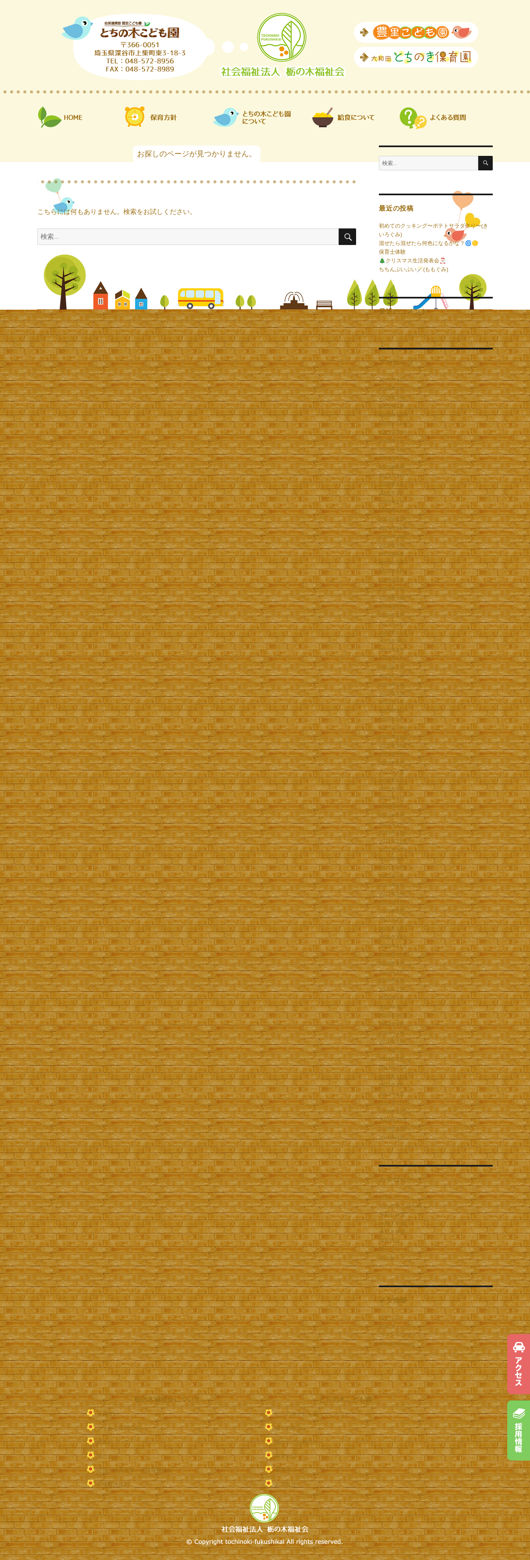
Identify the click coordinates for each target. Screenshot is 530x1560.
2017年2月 (392, 1094)
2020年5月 (392, 981)
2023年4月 (392, 693)
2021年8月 (392, 867)
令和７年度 (392, 1223)
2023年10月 (393, 641)
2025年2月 (392, 502)
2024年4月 (392, 589)
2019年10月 (393, 1015)
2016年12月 (393, 1111)
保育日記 (389, 1240)
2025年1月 (392, 510)
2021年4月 (392, 902)
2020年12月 (393, 937)
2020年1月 (392, 998)
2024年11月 (393, 528)
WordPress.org (396, 1344)
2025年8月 (392, 449)
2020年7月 (392, 972)
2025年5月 (392, 476)
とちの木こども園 (400, 1206)
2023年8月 (392, 658)
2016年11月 (393, 1120)
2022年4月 (392, 798)
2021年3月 (392, 911)
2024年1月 (392, 615)
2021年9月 (392, 859)
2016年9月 (392, 1137)
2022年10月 (393, 745)
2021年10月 (393, 850)
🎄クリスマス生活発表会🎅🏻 (412, 260)
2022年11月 (393, 737)
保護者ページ (291, 1470)
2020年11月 (393, 946)
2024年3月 (392, 597)
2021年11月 (393, 841)
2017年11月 (393, 1076)
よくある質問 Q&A (119, 1428)
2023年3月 (392, 702)
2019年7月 (392, 1033)
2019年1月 (392, 1050)
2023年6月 (392, 676)
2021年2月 (392, 920)
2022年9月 (392, 754)
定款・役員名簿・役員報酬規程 (134, 1470)
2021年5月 (392, 893)
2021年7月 (392, 876)
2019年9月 (392, 1024)
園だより (389, 1249)
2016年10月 (393, 1129)
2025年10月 (393, 432)
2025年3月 (392, 493)
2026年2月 (392, 397)
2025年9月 (392, 441)
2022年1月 (392, 824)
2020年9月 (392, 963)
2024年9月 (392, 545)
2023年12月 (393, 624)
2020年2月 (392, 989)
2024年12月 (393, 519)
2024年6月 (392, 571)
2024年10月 (393, 537)
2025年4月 (392, 484)
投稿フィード (395, 1326)
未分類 (387, 1258)
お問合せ (285, 1484)
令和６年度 (392, 1214)
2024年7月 (392, 563)
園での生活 (288, 1428)
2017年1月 (392, 1102)
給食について (113, 1442)
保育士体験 (392, 252)
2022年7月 (392, 772)
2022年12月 (393, 728)
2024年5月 (392, 580)
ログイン (389, 1318)
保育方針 (107, 1414)
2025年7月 (392, 458)
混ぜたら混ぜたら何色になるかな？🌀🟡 (428, 243)
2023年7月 (392, 667)
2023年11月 (393, 632)
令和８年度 (392, 1232)
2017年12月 (393, 1068)
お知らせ (389, 1197)
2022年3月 (392, 806)
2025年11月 (393, 423)
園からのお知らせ (296, 1442)
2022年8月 (392, 763)
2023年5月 (392, 685)
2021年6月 (392, 885)
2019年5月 (392, 1041)
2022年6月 (392, 780)
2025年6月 (392, 467)
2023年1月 (392, 719)
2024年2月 (392, 606)
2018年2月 (392, 1059)
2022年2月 (392, 815)
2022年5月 (392, 789)
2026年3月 (392, 389)
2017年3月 (392, 1085)
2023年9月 (392, 650)
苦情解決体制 (113, 1484)
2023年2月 (392, 711)
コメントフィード (400, 1335)
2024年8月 (392, 554)
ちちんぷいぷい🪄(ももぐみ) (413, 269)
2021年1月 (392, 928)
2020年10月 (393, 954)
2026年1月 (392, 406)
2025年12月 (393, 415)
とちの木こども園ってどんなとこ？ (318, 1414)
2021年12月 (393, 833)
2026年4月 (392, 380)
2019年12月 (393, 1007)
